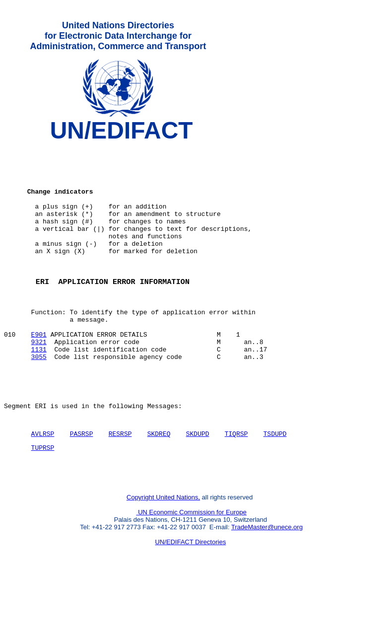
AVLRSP (43, 483)
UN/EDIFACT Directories (190, 598)
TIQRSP (236, 483)
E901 (39, 370)
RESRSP (120, 483)
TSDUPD (275, 483)
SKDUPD (197, 483)
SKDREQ (159, 483)
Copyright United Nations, (163, 553)
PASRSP (81, 483)
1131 (39, 388)
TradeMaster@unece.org (267, 583)
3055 (39, 397)
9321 (39, 379)
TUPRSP (43, 498)
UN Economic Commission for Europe (191, 568)
